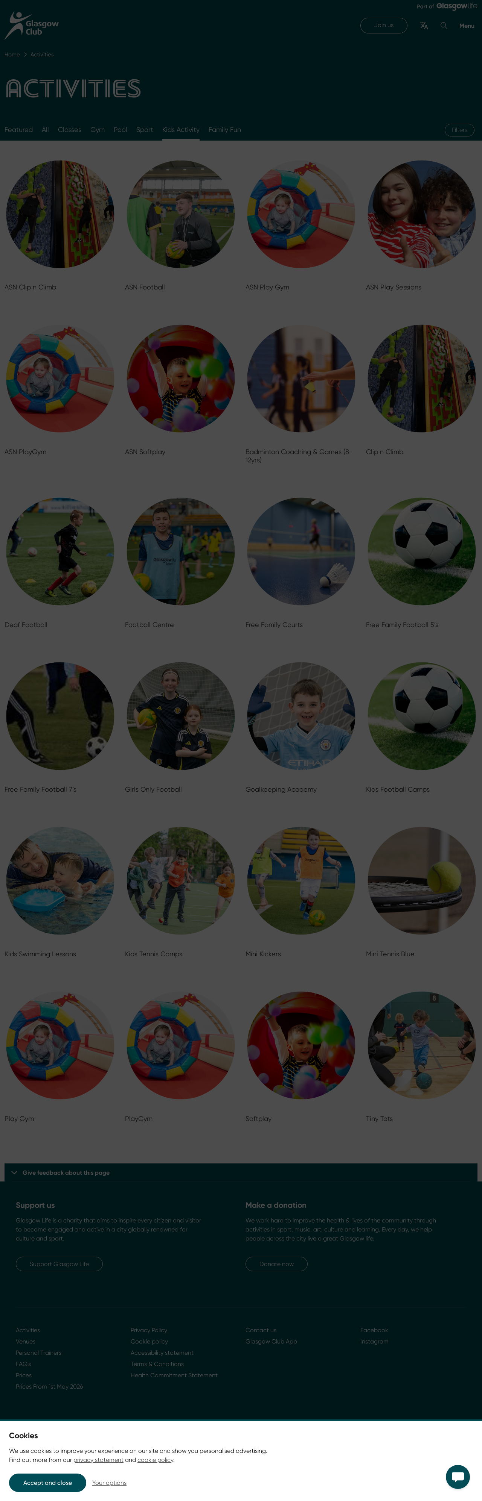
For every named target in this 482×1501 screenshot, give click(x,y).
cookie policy (155, 1459)
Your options (109, 1482)
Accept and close (47, 1482)
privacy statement (98, 1459)
